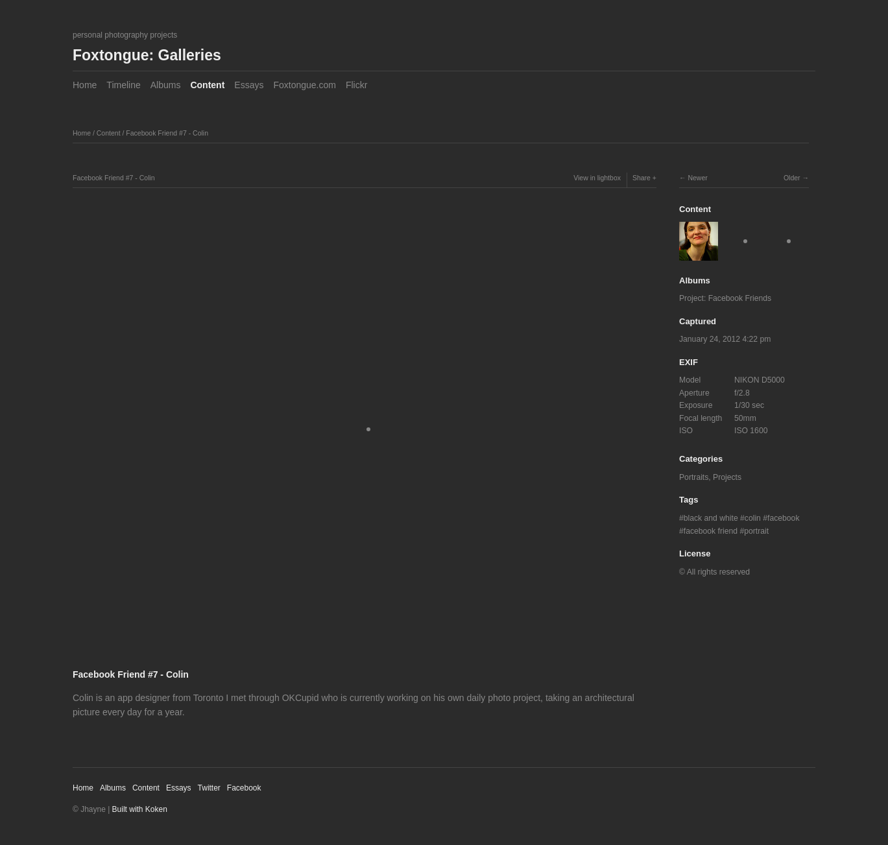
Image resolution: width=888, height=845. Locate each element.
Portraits (693, 477)
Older (792, 178)
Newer (697, 178)
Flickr (356, 85)
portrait (756, 531)
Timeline (123, 85)
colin (753, 518)
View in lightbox (597, 178)
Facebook (244, 787)
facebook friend (711, 531)
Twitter (209, 787)
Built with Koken (139, 809)
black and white (711, 518)
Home (85, 85)
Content (207, 85)
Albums (165, 85)
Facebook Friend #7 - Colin (167, 133)
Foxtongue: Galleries (147, 55)
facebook (783, 518)
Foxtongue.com (304, 85)
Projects (727, 477)
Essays (248, 85)
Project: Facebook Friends (725, 298)
